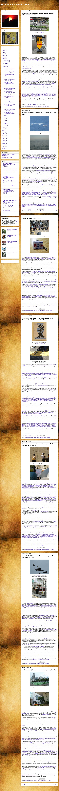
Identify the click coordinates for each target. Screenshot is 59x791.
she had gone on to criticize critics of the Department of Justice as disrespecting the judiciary (41, 426)
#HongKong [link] (39, 753)
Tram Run (5, 186)
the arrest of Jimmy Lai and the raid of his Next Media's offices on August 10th (38, 284)
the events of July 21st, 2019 (40, 343)
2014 (4, 135)
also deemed (38, 499)
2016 (4, 132)
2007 (4, 146)
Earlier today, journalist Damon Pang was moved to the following (34, 415)
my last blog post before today (45, 185)
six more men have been (36, 758)
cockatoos (38, 575)
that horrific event (31, 761)
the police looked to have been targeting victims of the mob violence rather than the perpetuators (40, 379)
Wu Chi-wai (51, 257)
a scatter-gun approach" (31, 621)
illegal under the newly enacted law (45, 499)
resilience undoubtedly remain (26, 733)
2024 (4, 52)
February (6, 123)
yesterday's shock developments (31, 257)
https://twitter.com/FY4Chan (7, 157)
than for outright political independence (48, 502)
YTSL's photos (46, 106)
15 (48, 155)
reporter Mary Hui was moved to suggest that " (30, 418)
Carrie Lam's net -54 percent (49, 744)
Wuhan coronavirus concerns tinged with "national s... (9, 94)
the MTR (33, 73)
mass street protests (40, 736)
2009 (4, 143)
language (37, 549)
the (50, 203)
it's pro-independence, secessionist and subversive (35, 500)
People (35, 437)
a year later (49, 761)
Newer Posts (24, 784)
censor (54, 171)
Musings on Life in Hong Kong (9, 185)
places (39, 106)
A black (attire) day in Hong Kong (31, 218)
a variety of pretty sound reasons (40, 174)
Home (39, 784)
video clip (37, 437)
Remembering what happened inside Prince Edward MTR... (9, 69)
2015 (4, 133)
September (6, 65)
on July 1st (55, 276)
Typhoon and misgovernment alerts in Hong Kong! (9, 89)
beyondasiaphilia (6, 210)
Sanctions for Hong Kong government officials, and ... (9, 102)
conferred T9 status (29, 711)
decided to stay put (36, 305)
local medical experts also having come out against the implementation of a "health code (37, 634)
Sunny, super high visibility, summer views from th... (9, 108)
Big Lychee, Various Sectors (8, 180)
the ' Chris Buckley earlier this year (44, 286)
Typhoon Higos (39, 711)
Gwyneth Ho (24, 404)
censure (23, 172)
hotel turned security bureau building (40, 689)
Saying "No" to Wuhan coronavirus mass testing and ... (9, 83)
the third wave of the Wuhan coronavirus (45, 154)
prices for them (32, 525)
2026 (4, 48)
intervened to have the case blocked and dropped (29, 745)
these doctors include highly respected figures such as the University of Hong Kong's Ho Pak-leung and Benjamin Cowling (38, 425)
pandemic (53, 717)
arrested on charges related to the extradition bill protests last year (40, 365)
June (5, 116)
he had (50, 371)
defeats (29, 738)
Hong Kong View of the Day (8, 205)
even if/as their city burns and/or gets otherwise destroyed (48, 305)
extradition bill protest (29, 106)
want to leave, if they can (32, 306)
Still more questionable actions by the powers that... (9, 72)
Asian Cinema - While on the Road (10, 196)
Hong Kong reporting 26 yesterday (45, 719)
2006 (4, 148)
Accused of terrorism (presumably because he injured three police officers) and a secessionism (36, 491)
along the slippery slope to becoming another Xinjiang (40, 659)
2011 (4, 140)
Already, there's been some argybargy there (28, 93)
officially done (34, 510)
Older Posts (55, 784)
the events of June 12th (44, 511)
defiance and (55, 732)
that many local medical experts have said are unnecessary (30, 536)
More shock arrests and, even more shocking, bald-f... (9, 78)
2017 (4, 130)
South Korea (39, 165)
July (5, 115)
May (5, 118)
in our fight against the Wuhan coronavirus (37, 528)
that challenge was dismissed (26, 605)
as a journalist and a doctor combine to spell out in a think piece (36, 644)
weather (39, 780)
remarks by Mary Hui (37, 100)
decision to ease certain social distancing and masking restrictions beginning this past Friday (41, 157)
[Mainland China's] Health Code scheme (38, 646)
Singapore (34, 165)
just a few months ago (52, 733)
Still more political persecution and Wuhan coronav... (9, 105)
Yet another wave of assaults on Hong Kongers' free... (9, 100)
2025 (4, 50)
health (35, 549)
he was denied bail (26, 768)
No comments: (34, 104)
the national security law (44, 774)
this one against (47, 746)
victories (23, 738)
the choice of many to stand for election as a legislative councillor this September (43, 405)
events (25, 106)
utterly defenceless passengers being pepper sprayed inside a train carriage (37, 80)
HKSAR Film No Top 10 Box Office (10, 168)
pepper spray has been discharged (29, 94)
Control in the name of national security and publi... (9, 80)
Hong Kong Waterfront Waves (8, 206)
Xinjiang (28, 389)
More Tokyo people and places (8, 177)
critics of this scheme (27, 172)
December (6, 60)
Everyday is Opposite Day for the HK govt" (45, 418)
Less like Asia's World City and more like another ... (9, 110)
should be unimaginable (52, 197)
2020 (36, 179)
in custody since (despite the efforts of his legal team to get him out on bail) (44, 494)
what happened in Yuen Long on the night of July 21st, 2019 (45, 60)
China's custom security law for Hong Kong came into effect (40, 198)
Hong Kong (35, 106)
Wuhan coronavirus (43, 437)
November (6, 61)
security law (42, 106)
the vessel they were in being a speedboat (46, 186)
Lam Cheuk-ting (51, 364)
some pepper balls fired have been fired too (43, 94)
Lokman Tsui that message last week (32, 59)
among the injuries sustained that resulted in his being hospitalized (41, 373)
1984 (32, 416)
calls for (44, 629)
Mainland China (40, 210)
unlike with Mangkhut (45, 714)
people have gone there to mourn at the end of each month (41, 87)
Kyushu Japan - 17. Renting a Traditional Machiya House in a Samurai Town (8, 191)
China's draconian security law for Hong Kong (49, 766)
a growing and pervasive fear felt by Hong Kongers (41, 732)
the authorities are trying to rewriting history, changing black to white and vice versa (42, 383)
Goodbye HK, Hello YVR (8, 163)
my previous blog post (29, 603)
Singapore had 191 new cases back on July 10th (41, 166)
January (5, 125)
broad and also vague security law (38, 521)
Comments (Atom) (41, 787)
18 (49, 155)
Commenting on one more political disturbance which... (9, 113)
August (5, 66)
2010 (4, 141)
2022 (4, 55)
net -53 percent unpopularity (38, 744)
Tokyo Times (5, 176)
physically (30, 285)
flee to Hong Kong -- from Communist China (44, 301)
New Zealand (45, 210)
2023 (4, 53)
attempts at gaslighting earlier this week (36, 181)
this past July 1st (41, 767)
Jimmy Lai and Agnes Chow (26, 298)
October (5, 63)
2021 (4, 57)
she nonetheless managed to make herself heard (35, 413)
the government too (41, 527)
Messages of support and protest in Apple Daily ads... (9, 92)
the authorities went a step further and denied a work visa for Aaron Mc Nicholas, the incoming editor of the (39, 287)
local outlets (23, 390)
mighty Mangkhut (33, 712)
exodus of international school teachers (34, 730)
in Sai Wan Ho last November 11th (44, 743)
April (5, 120)
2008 (4, 145)
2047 (56, 415)
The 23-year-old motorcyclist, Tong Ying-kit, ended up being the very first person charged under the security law (39, 490)
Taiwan (48, 310)
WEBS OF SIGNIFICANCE (15, 4)
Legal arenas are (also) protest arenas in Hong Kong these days (39, 670)
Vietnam (51, 310)
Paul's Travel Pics (6, 189)
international (51, 389)
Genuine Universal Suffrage (26, 515)
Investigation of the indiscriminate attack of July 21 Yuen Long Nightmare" (39, 399)
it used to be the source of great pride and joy (45, 73)
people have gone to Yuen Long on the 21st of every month (31, 88)
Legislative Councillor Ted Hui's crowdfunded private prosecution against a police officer (37, 742)
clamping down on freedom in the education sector (47, 729)
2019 (4, 127)
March (5, 121)
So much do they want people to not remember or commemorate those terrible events (35, 86)
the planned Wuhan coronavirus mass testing (43, 170)
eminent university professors (48, 730)
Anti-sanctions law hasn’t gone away (9, 181)
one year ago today (41, 32)
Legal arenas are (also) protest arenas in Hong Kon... (9, 86)
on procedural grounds (34, 605)
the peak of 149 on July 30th (30, 156)
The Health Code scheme (37, 654)
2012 (4, 138)
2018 (4, 128)
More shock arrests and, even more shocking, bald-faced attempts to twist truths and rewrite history (37, 318)
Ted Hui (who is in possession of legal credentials (29, 746)
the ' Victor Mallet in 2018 (28, 286)
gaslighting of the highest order (43, 385)
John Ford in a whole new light (8, 202)
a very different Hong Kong (41, 733)
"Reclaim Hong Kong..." (29, 497)
